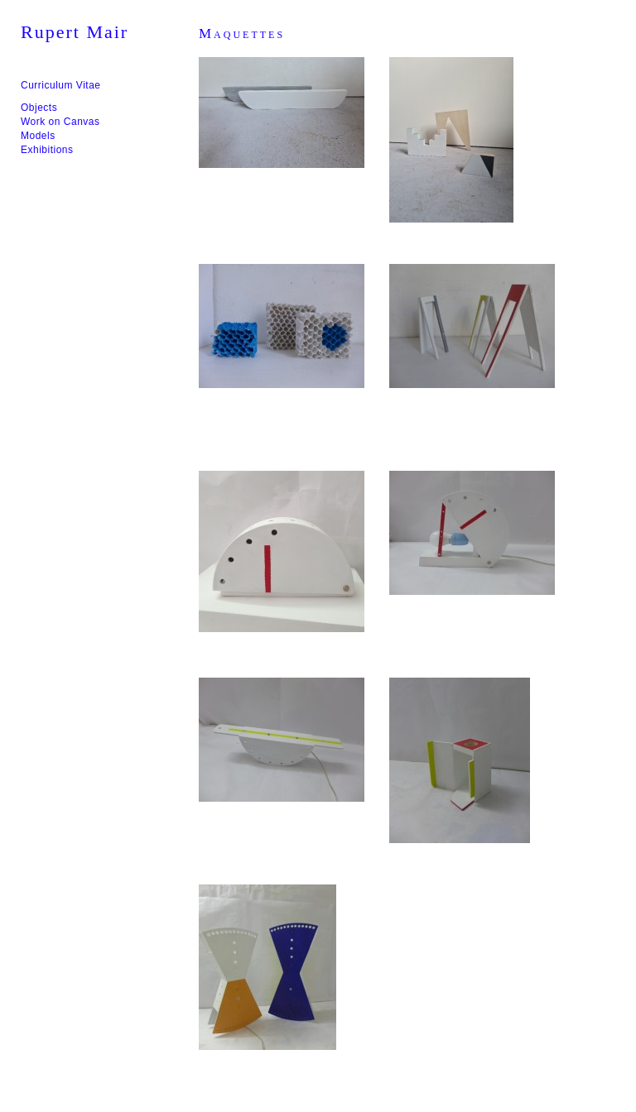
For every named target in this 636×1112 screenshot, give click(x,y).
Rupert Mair (74, 32)
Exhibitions (47, 150)
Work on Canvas (60, 121)
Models (38, 135)
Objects (39, 107)
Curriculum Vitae (60, 85)
